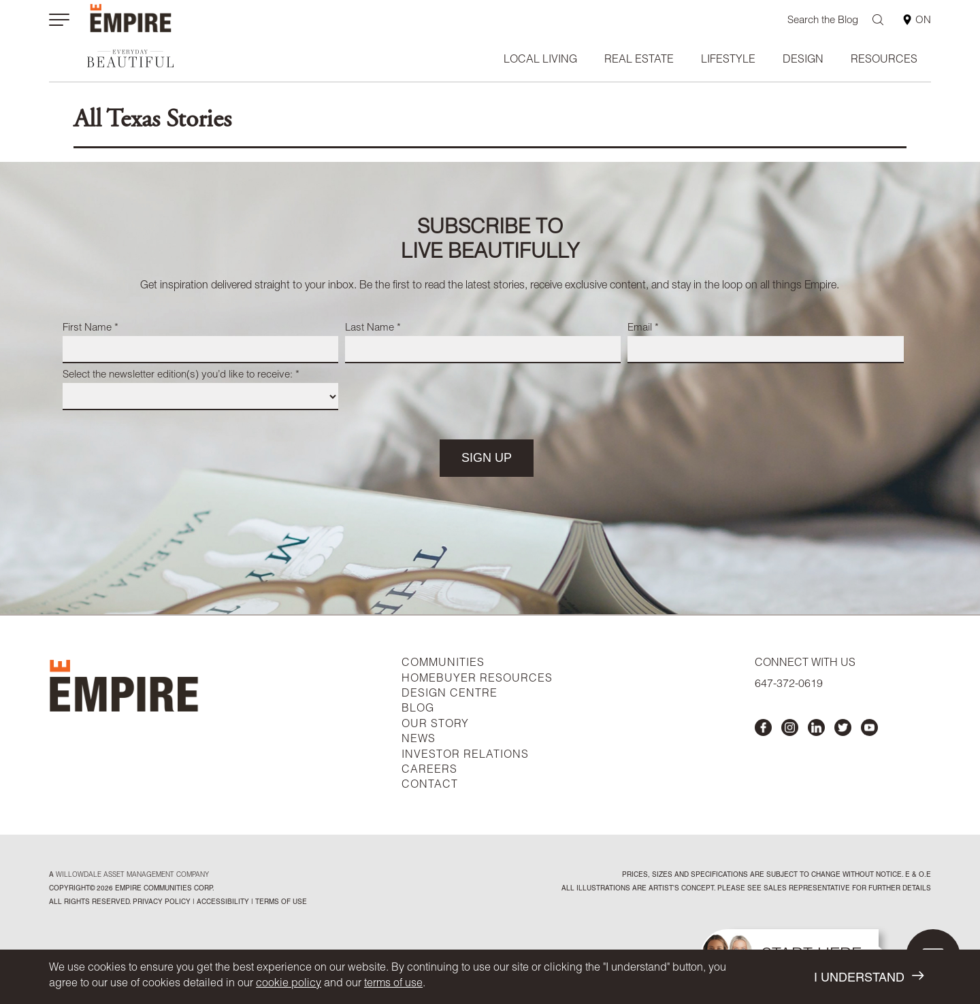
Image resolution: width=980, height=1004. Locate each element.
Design (803, 60)
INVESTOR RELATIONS (465, 755)
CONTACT (430, 785)
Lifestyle (728, 60)
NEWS (419, 740)
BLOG (418, 709)
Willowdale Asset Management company (132, 875)
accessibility (222, 902)
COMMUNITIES (443, 663)
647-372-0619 (789, 685)
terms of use (393, 984)
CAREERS (429, 770)
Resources (884, 60)
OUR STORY (435, 725)
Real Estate (639, 60)
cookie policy (288, 984)
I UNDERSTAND (869, 977)
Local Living (540, 60)
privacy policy (162, 902)
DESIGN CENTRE (449, 694)
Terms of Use (280, 902)
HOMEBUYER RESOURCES (477, 679)
